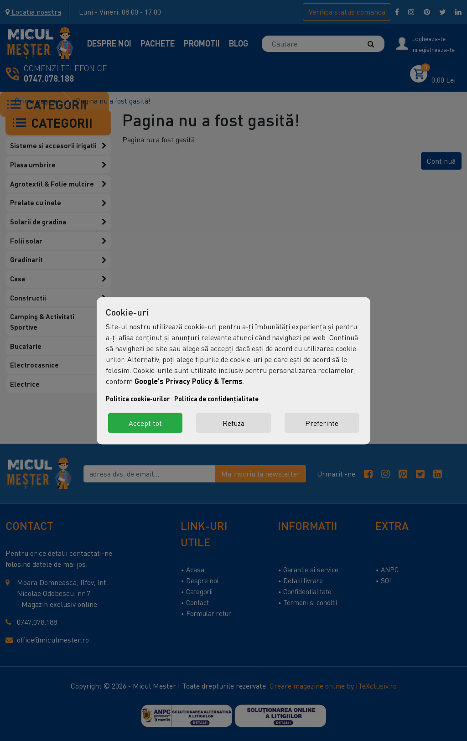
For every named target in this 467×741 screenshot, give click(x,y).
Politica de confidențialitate (216, 398)
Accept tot (145, 422)
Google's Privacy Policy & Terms (189, 380)
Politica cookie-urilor (138, 398)
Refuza (233, 422)
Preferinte (321, 422)
